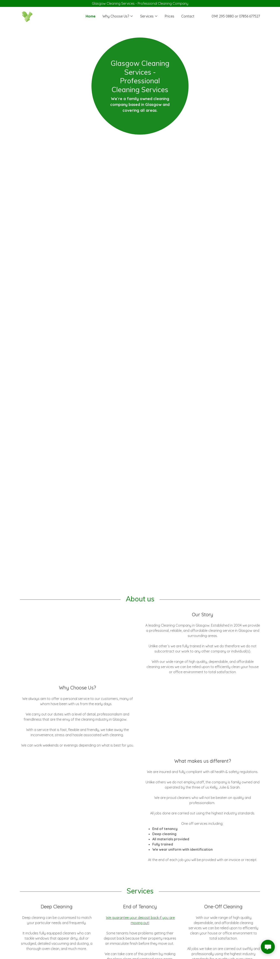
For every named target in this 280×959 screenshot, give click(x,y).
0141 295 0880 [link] (223, 16)
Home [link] (91, 16)
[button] (117, 16)
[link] (26, 16)
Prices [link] (169, 16)
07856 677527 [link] (249, 16)
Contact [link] (187, 16)
